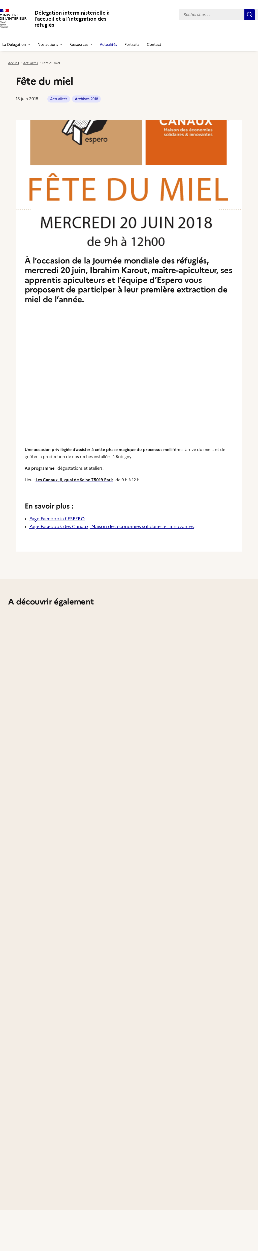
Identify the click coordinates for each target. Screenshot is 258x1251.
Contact (154, 44)
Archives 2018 (86, 99)
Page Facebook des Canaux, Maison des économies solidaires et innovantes (111, 526)
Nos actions (50, 44)
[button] (249, 14)
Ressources (81, 44)
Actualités (108, 44)
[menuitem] (49, 44)
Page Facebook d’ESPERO (57, 519)
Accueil (13, 63)
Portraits (131, 44)
